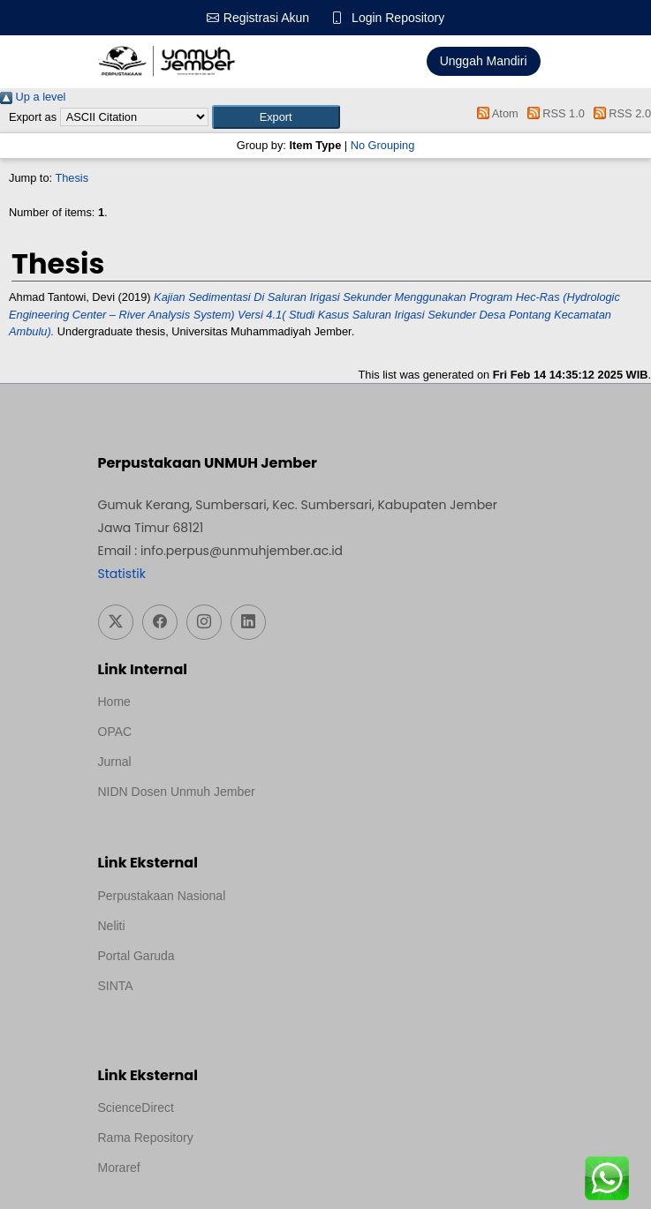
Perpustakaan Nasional (162, 896)
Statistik (122, 573)
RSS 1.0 (553, 113)
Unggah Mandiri (483, 61)
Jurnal (115, 761)
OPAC (115, 731)
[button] (276, 117)
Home (114, 701)
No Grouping (383, 145)
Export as (33, 117)
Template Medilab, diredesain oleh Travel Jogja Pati (239, 1009)
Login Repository (398, 18)
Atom (495, 113)
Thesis (71, 177)
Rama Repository (145, 1137)
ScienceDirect (136, 1107)
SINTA (115, 986)
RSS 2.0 (619, 113)
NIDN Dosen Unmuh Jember (176, 791)
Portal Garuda (136, 956)
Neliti (111, 926)
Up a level (32, 96)
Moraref (119, 1167)
